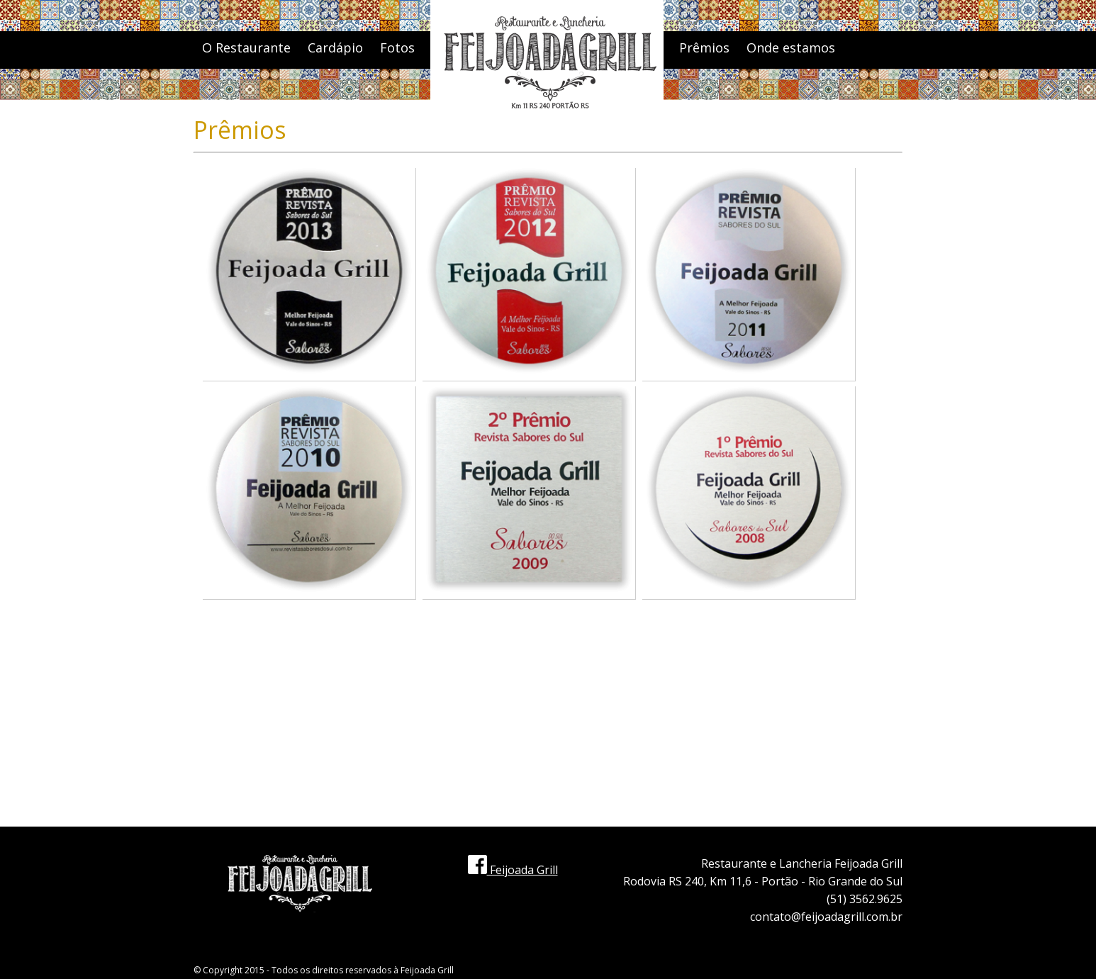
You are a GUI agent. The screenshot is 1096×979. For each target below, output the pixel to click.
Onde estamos (790, 47)
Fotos (397, 47)
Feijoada (418, 970)
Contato (704, 103)
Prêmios (704, 47)
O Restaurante (246, 47)
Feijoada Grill (513, 870)
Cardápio (335, 47)
